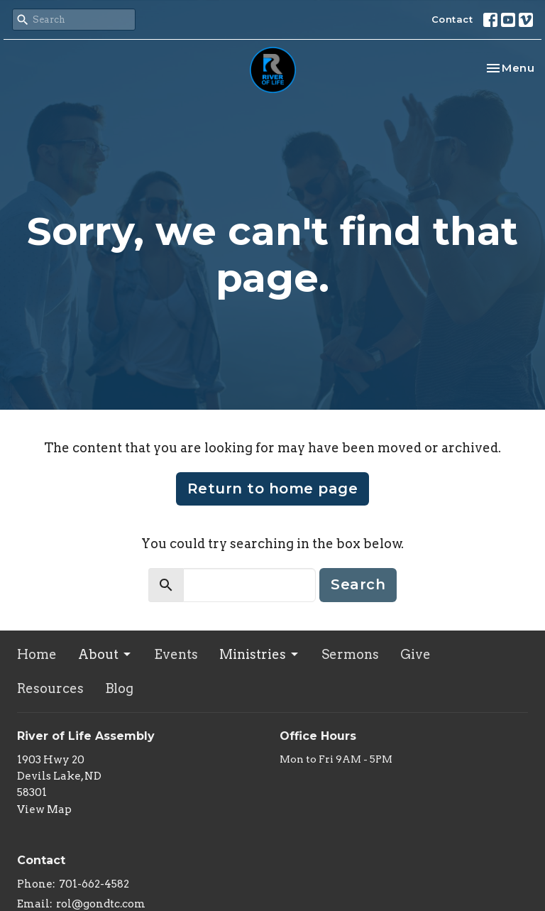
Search (358, 584)
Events (176, 654)
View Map (44, 809)
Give (415, 654)
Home (37, 654)
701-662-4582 (94, 884)
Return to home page (272, 488)
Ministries (259, 654)
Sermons (350, 654)
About (105, 654)
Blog (119, 688)
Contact (452, 19)
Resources (50, 688)
